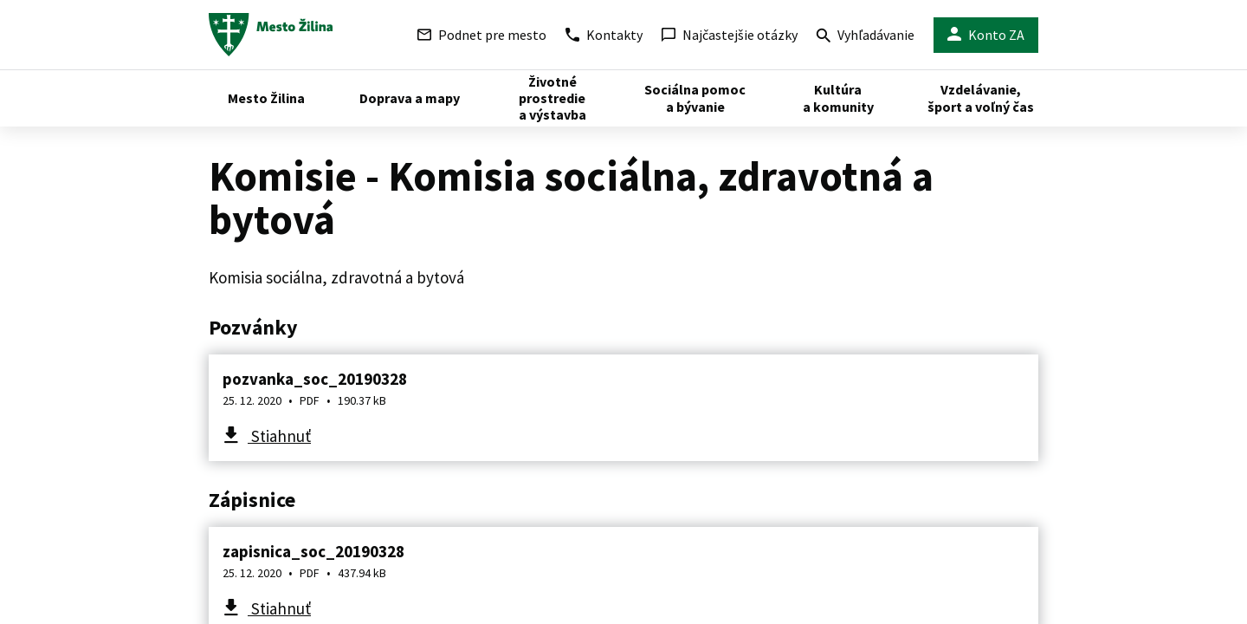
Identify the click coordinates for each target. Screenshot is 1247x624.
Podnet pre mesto (481, 34)
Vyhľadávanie (865, 37)
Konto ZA (985, 35)
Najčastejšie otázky (730, 34)
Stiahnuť (279, 436)
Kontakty (604, 34)
